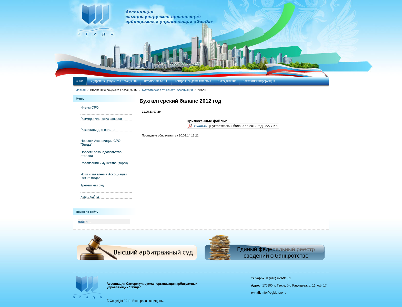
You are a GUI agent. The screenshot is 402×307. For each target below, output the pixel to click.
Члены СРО (89, 107)
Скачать (200, 126)
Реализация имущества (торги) (104, 163)
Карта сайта (90, 196)
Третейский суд (92, 185)
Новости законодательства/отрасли (101, 154)
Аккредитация (226, 81)
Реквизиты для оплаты (98, 130)
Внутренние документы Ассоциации (113, 81)
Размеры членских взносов (101, 119)
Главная (80, 89)
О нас (79, 81)
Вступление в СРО (156, 81)
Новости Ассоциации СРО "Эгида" (100, 142)
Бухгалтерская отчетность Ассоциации (167, 89)
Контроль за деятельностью (193, 81)
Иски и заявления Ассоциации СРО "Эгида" (104, 176)
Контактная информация (259, 81)
